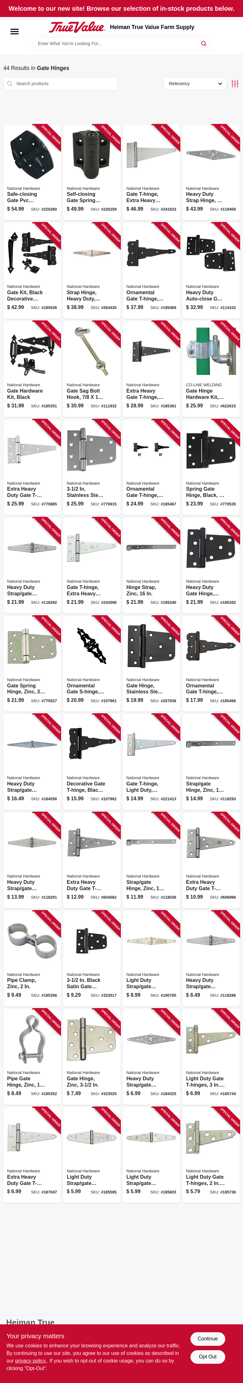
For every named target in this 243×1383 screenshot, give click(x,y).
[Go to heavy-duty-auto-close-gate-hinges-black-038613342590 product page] (211, 271)
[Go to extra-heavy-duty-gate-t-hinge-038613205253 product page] (32, 1155)
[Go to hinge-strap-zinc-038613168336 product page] (151, 565)
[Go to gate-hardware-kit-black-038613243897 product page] (32, 369)
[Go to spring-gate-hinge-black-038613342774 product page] (211, 467)
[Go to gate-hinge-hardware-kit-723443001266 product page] (211, 369)
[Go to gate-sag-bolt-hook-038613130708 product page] (92, 369)
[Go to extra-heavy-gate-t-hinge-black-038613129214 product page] (151, 369)
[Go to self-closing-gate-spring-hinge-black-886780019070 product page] (92, 173)
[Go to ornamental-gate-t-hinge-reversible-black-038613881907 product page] (211, 664)
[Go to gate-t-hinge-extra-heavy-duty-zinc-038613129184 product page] (92, 565)
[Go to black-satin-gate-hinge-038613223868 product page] (92, 959)
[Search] (204, 43)
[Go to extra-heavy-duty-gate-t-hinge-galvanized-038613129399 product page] (92, 860)
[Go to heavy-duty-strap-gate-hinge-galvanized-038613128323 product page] (32, 860)
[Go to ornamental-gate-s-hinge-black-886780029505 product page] (92, 664)
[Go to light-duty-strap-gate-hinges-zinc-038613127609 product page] (151, 959)
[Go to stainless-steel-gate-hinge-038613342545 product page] (92, 467)
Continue (207, 1338)
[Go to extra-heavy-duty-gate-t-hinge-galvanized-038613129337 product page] (211, 860)
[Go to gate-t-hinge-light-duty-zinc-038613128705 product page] (151, 762)
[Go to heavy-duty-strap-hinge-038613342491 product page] (211, 173)
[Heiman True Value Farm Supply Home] (77, 27)
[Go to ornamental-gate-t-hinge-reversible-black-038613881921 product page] (151, 271)
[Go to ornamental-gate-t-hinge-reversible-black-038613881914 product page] (151, 467)
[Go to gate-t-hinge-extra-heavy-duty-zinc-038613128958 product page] (151, 173)
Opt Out (207, 1356)
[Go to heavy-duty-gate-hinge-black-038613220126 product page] (211, 565)
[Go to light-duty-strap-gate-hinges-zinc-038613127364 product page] (92, 1155)
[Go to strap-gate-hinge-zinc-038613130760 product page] (151, 860)
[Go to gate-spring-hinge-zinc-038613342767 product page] (32, 664)
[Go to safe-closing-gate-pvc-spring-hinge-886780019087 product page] (32, 173)
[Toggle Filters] (235, 83)
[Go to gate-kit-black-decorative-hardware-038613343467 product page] (32, 271)
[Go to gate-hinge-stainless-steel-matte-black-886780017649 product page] (151, 664)
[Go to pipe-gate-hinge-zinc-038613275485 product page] (32, 1057)
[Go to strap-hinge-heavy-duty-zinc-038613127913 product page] (92, 271)
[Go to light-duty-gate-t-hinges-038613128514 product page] (211, 1057)
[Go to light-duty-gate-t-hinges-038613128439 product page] (211, 1155)
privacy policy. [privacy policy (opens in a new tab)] (31, 1360)
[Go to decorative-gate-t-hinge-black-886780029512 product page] (92, 762)
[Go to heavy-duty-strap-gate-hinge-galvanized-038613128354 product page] (32, 565)
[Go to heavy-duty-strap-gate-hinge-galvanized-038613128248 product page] (211, 959)
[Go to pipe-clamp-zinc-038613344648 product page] (32, 959)
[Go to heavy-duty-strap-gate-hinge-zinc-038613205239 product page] (32, 762)
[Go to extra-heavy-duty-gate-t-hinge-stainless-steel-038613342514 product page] (32, 467)
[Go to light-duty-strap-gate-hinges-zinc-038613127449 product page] (151, 1155)
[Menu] (14, 31)
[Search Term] (121, 43)
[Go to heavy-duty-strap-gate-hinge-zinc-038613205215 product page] (151, 1057)
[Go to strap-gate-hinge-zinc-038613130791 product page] (211, 762)
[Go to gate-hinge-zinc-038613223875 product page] (92, 1057)
